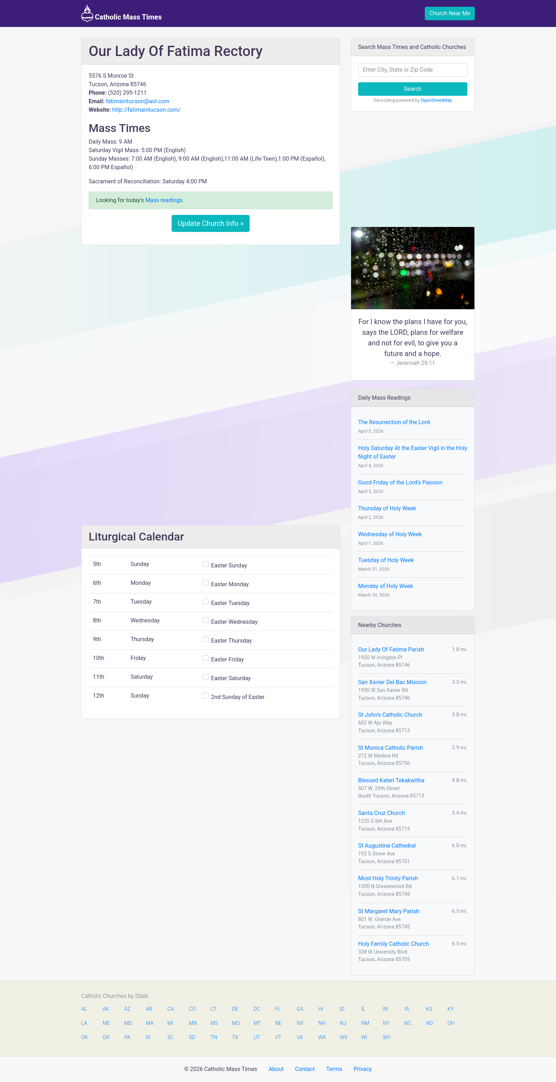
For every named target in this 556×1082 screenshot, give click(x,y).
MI (170, 1023)
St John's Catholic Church (390, 714)
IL (363, 1009)
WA (321, 1037)
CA (170, 1009)
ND (429, 1023)
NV (300, 1023)
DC (257, 1009)
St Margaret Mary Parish (388, 911)
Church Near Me (449, 13)
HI (320, 1009)
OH (451, 1023)
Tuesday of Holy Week (386, 560)
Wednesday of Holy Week (390, 534)
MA (149, 1023)
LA (84, 1023)
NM (364, 1023)
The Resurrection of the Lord (394, 422)
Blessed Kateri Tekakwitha (391, 780)
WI (364, 1037)
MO (235, 1023)
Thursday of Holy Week (387, 508)
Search (412, 88)
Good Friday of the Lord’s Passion (400, 482)
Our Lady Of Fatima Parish (391, 649)
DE (235, 1009)
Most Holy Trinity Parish (388, 878)
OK (84, 1037)
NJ (343, 1023)
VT (278, 1037)
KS (429, 1009)
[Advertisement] (210, 303)
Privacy (363, 1069)
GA (300, 1009)
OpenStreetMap (436, 100)
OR (106, 1037)
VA (300, 1037)
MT (257, 1023)
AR (149, 1009)
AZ (127, 1009)
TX (235, 1037)
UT (257, 1037)
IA (406, 1009)
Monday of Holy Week (385, 586)
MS (214, 1023)
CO (192, 1009)
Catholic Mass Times (121, 13)
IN (385, 1009)
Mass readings (164, 200)
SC (170, 1037)
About (276, 1069)
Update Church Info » (211, 223)
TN (214, 1037)
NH (321, 1023)
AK (106, 1009)
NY (386, 1023)
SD (192, 1037)
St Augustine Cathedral (387, 845)
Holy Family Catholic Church (393, 943)
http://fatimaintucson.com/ (146, 109)
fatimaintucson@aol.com (137, 101)
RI (148, 1037)
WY (386, 1037)
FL (278, 1009)
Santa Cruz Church (381, 813)
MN (192, 1023)
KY (450, 1009)
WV (343, 1037)
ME (106, 1023)
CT (214, 1009)
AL (84, 1009)
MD (128, 1023)
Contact (305, 1069)
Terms (334, 1069)
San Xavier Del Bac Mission (392, 682)
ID (342, 1009)
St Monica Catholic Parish (390, 747)
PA (127, 1037)
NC (407, 1023)
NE (278, 1023)
